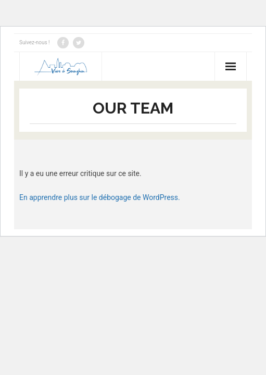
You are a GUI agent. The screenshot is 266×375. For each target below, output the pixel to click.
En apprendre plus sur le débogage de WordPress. (99, 197)
